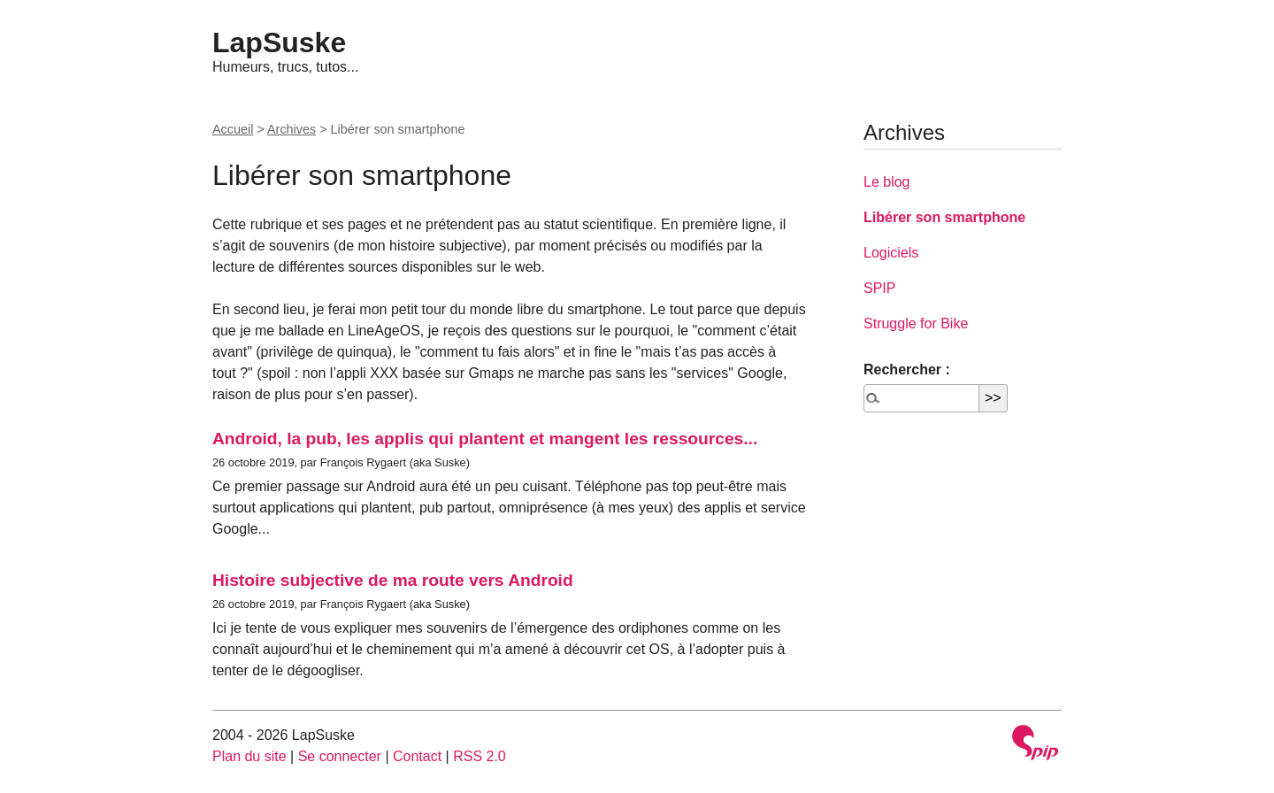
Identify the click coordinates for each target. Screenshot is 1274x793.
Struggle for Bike (915, 323)
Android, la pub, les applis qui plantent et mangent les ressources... (484, 438)
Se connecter (339, 756)
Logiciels (890, 252)
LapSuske (279, 42)
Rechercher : (906, 369)
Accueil (232, 129)
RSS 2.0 (479, 756)
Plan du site (249, 756)
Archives (291, 129)
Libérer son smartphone (944, 217)
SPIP (879, 288)
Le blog (886, 181)
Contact (417, 756)
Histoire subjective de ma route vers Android (392, 580)
